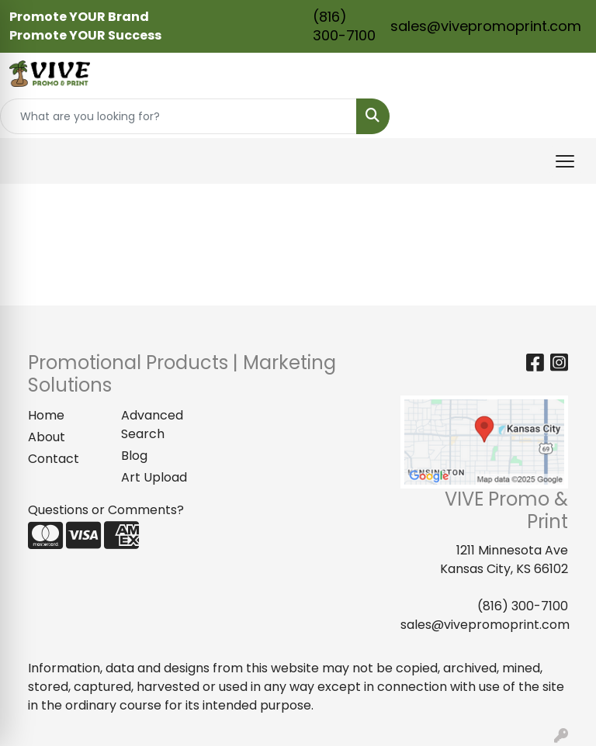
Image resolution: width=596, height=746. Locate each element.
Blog (134, 456)
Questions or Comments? (106, 510)
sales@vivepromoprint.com (485, 26)
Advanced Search (152, 424)
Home (46, 415)
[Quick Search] (178, 116)
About (46, 437)
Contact (53, 459)
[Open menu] (564, 161)
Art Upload (154, 477)
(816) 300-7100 (344, 26)
